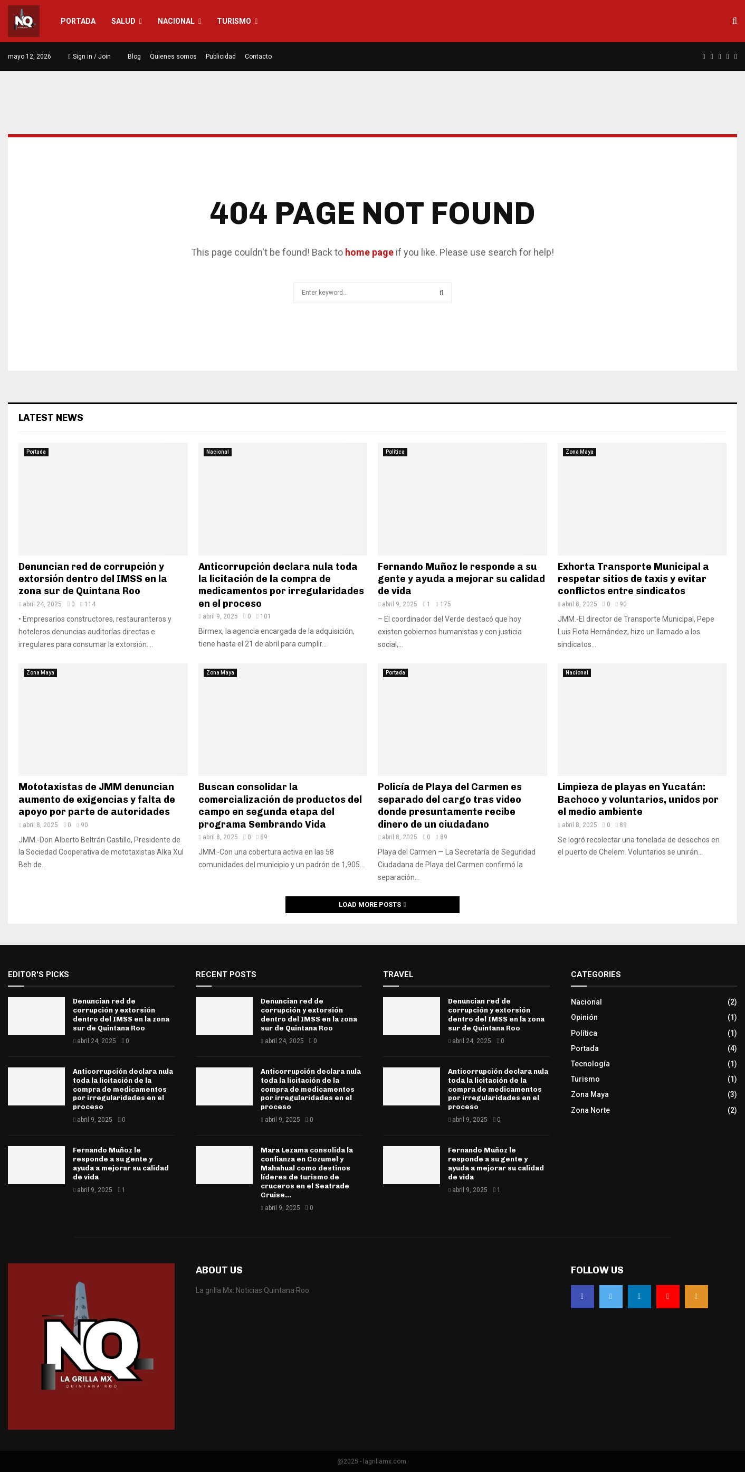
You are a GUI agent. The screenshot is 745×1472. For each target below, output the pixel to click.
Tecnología (590, 1064)
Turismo (234, 21)
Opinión (584, 1017)
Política (395, 452)
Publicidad (221, 56)
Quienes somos (173, 56)
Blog (134, 56)
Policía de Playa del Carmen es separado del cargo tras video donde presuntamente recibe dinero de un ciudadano (450, 805)
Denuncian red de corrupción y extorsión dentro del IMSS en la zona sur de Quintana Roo (92, 579)
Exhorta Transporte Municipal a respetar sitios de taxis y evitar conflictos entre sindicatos (633, 579)
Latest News (50, 418)
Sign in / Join (89, 56)
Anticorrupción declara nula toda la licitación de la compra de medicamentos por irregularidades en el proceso (281, 585)
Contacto (258, 56)
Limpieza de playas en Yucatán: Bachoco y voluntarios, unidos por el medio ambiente (638, 799)
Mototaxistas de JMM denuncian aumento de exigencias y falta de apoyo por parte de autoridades (96, 799)
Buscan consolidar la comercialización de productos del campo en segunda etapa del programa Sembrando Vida (280, 805)
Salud (123, 21)
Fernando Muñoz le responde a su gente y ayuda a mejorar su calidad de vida (461, 579)
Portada (78, 21)
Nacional (176, 21)
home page (369, 252)
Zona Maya (580, 452)
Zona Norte (590, 1110)
